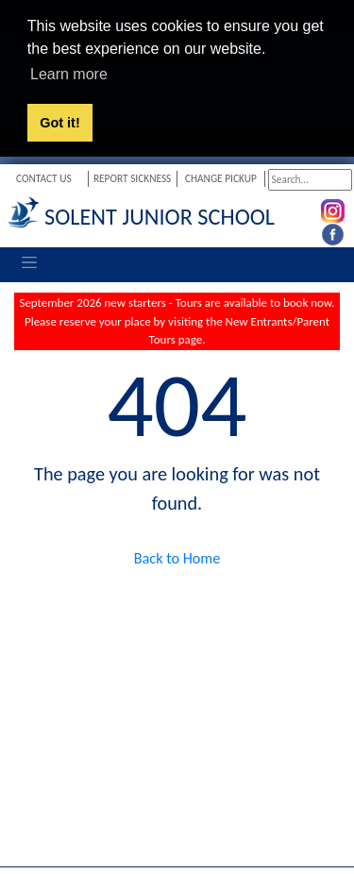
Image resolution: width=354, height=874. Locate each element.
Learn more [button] (69, 74)
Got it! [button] (59, 122)
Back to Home (177, 556)
